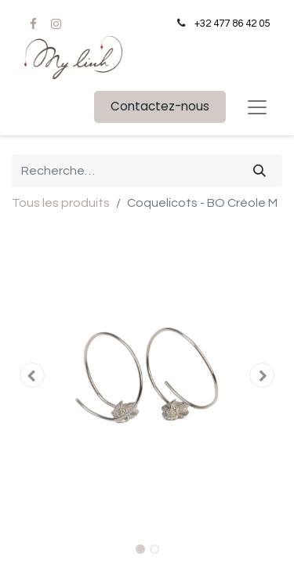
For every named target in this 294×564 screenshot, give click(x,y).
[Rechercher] (259, 170)
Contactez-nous (160, 106)
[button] (32, 375)
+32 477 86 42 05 (232, 23)
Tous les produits (61, 203)
